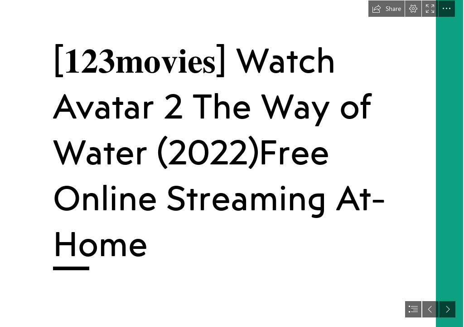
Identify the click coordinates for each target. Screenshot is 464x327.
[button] (386, 8)
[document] (232, 163)
